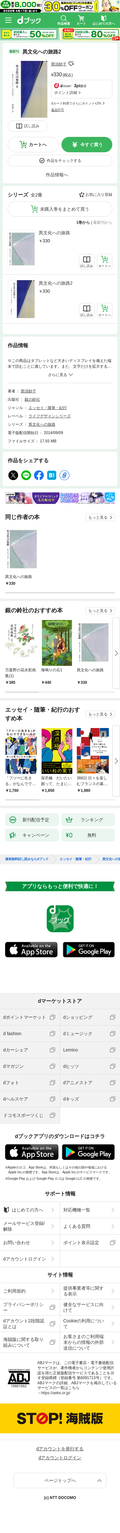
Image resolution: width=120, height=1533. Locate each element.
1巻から (83, 222)
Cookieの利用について (83, 1323)
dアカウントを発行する (60, 1448)
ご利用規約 (14, 1291)
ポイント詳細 (65, 92)
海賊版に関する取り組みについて (23, 1342)
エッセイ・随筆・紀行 (47, 408)
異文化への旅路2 (56, 283)
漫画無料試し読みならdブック (27, 859)
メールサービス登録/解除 (24, 1226)
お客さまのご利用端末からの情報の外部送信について (83, 1342)
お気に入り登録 (98, 194)
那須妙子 (59, 64)
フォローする (71, 64)
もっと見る (98, 517)
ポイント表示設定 (81, 1242)
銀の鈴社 (32, 399)
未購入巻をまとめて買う (64, 209)
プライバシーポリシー (23, 1307)
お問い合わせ (16, 1242)
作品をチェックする (64, 160)
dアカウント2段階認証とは (23, 1323)
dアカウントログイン (24, 1258)
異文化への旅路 (54, 232)
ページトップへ (60, 1480)
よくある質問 (76, 1226)
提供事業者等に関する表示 (83, 1291)
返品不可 (57, 110)
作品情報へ (57, 174)
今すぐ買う (91, 144)
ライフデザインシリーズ (49, 416)
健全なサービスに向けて (83, 1307)
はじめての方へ (23, 1210)
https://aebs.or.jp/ (55, 1393)
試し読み (31, 126)
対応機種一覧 (76, 1209)
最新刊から (102, 222)
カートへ (38, 144)
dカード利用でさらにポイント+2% (76, 103)
